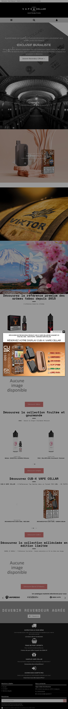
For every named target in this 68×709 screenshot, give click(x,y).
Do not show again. (57, 331)
